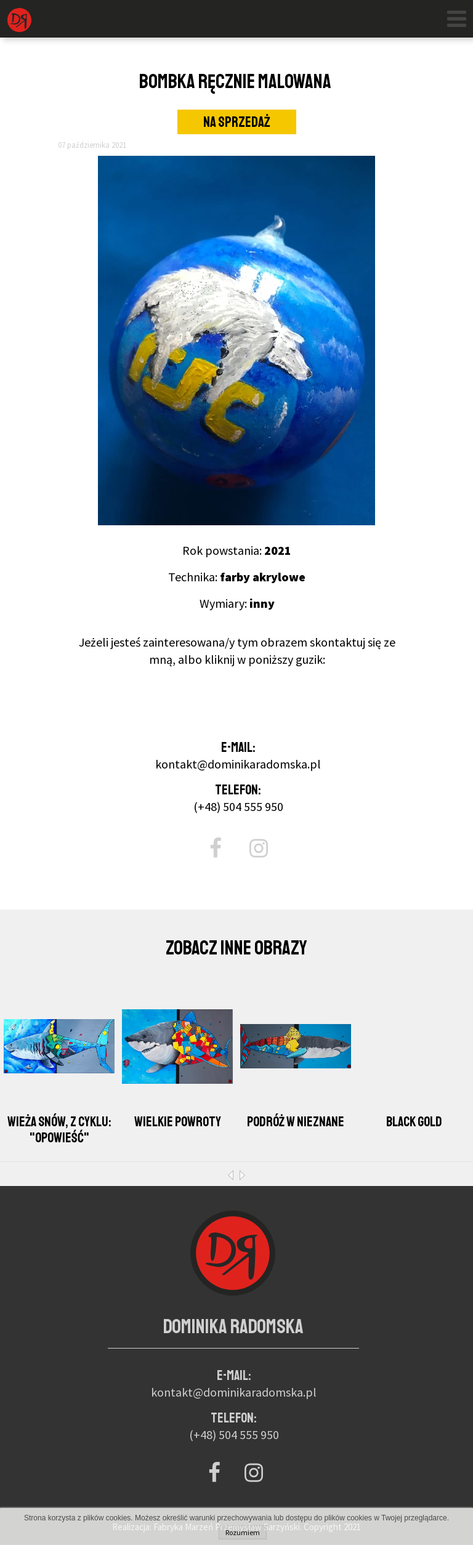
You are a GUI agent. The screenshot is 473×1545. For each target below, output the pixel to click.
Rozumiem (242, 1532)
